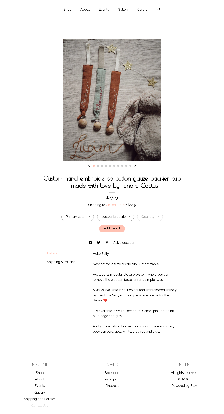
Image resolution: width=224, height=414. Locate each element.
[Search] (159, 10)
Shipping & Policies (61, 262)
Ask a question (124, 243)
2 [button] (98, 166)
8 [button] (122, 166)
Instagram (112, 379)
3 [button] (102, 166)
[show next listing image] (135, 166)
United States (116, 205)
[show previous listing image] (89, 166)
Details (54, 253)
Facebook (111, 373)
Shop (68, 9)
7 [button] (118, 166)
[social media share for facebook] (91, 243)
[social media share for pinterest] (107, 243)
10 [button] (130, 166)
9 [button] (126, 166)
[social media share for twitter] (99, 243)
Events (104, 9)
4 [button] (106, 166)
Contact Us (39, 406)
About (85, 9)
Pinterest (112, 386)
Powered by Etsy (184, 386)
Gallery (123, 9)
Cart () (143, 9)
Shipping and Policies (40, 399)
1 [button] (94, 166)
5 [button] (110, 166)
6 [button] (114, 166)
